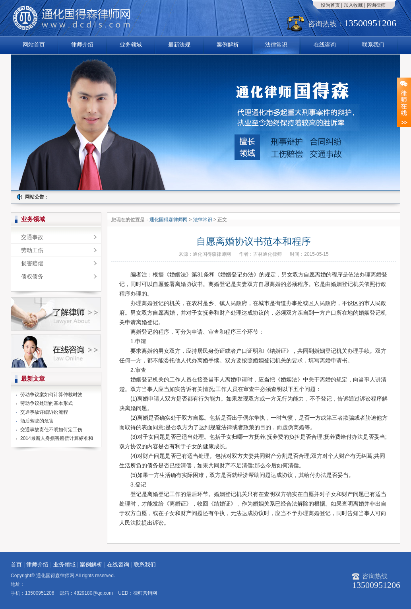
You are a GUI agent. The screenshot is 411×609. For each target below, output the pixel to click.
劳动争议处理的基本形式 (46, 403)
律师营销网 (145, 593)
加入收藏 (353, 5)
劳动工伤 (32, 250)
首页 (16, 564)
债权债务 (32, 276)
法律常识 (276, 44)
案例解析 (228, 44)
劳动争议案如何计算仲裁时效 (51, 394)
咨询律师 (376, 5)
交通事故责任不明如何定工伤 (51, 429)
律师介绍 (82, 44)
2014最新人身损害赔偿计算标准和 (56, 438)
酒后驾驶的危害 (37, 421)
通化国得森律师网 (169, 219)
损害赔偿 (32, 263)
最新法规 (179, 44)
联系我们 (373, 44)
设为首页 (330, 5)
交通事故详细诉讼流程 (44, 412)
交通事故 (32, 237)
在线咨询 (325, 44)
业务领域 (131, 44)
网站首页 (34, 44)
